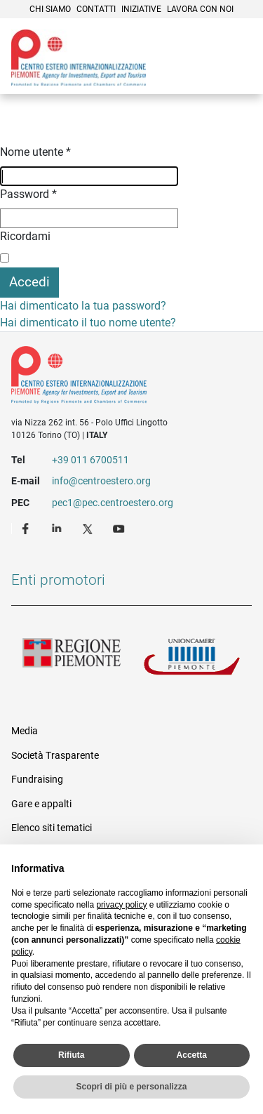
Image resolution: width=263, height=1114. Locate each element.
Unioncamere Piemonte (192, 660)
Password (28, 194)
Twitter (89, 528)
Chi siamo (50, 9)
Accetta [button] (192, 1055)
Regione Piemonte (71, 660)
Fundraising (37, 779)
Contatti (96, 9)
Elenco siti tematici (51, 827)
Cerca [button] (204, 74)
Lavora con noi (200, 9)
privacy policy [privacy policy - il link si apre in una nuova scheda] (121, 905)
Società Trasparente (55, 755)
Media (24, 730)
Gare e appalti (41, 803)
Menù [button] (235, 74)
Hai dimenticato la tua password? (83, 305)
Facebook (27, 528)
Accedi (29, 282)
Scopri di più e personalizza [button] (131, 1087)
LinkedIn (58, 528)
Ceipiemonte (78, 57)
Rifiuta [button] (71, 1055)
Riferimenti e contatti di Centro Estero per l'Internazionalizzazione (119, 377)
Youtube (120, 528)
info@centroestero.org (101, 480)
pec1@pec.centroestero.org (112, 502)
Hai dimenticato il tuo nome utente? (88, 322)
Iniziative (141, 9)
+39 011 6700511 (90, 459)
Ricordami (25, 236)
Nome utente (35, 152)
